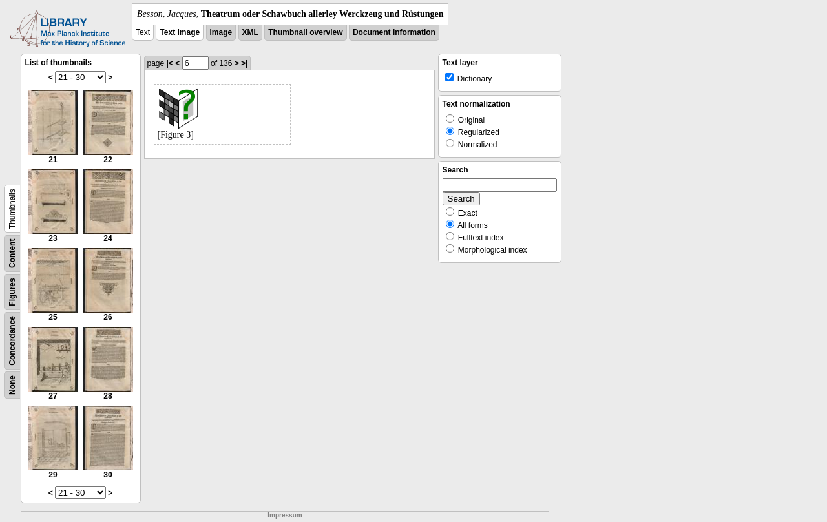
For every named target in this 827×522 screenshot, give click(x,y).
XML (250, 32)
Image (221, 32)
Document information (394, 32)
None (12, 385)
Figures (12, 292)
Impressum (284, 515)
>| (244, 63)
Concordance (12, 341)
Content (12, 253)
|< (170, 63)
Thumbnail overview (305, 32)
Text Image (180, 32)
